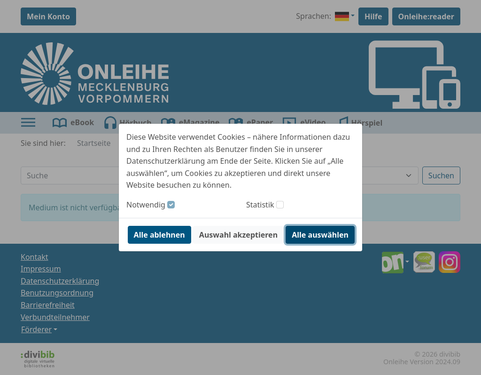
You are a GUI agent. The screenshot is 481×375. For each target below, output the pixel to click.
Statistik (260, 204)
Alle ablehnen (159, 235)
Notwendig (145, 204)
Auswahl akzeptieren (238, 235)
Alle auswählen (320, 235)
